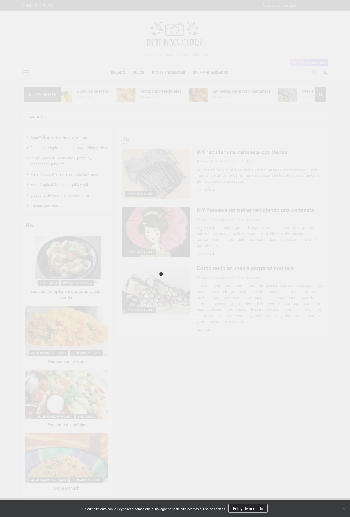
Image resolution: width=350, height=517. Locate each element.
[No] (343, 508)
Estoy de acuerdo (248, 508)
